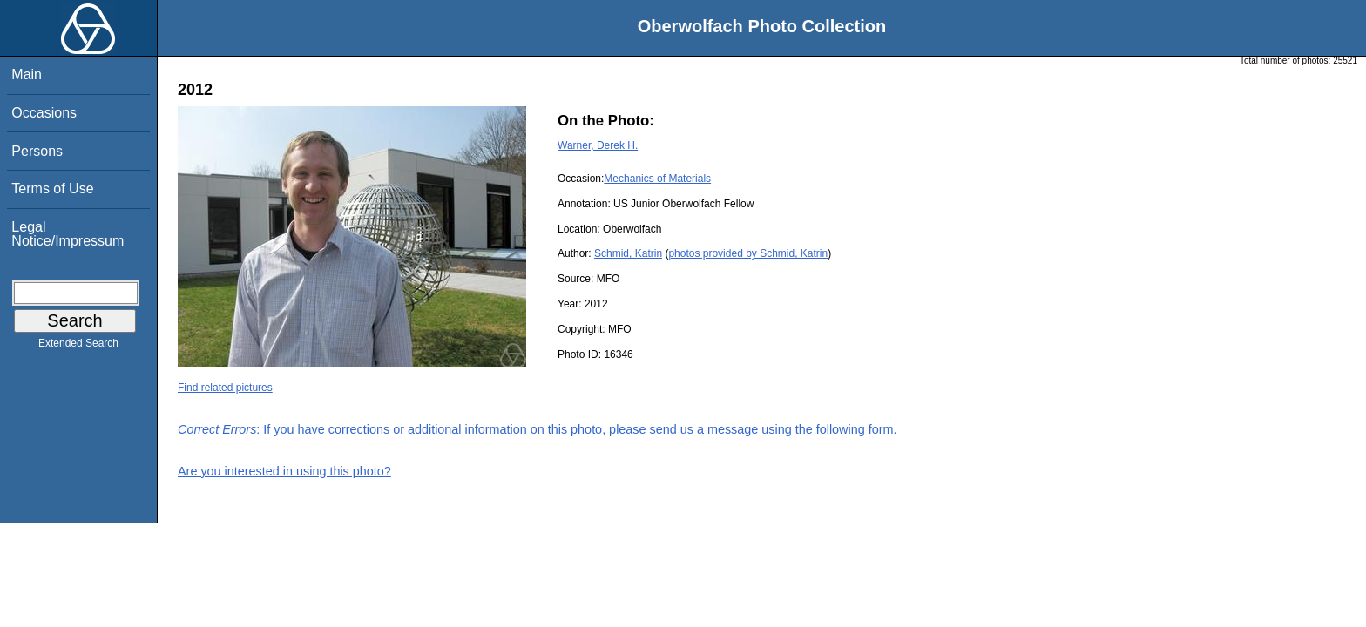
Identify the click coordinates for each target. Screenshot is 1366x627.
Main (26, 74)
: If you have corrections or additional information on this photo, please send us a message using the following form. (537, 429)
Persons (37, 151)
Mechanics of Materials (657, 178)
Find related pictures (225, 387)
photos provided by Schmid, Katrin (748, 253)
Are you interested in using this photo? (284, 471)
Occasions (44, 112)
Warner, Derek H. (598, 145)
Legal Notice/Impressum (67, 233)
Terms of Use (52, 188)
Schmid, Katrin (628, 253)
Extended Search (78, 346)
